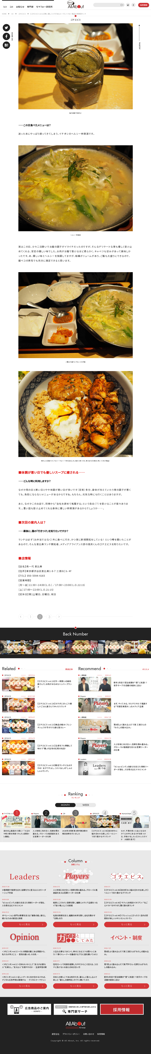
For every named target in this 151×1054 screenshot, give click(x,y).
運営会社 (55, 1034)
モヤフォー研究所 (44, 6)
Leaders (83, 759)
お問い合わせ (88, 1034)
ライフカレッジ (9, 813)
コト (11, 6)
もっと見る (24, 924)
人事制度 (83, 675)
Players (83, 696)
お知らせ (20, 6)
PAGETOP (139, 45)
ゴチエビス (76, 19)
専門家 (30, 6)
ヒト (5, 6)
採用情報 (101, 1034)
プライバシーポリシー (71, 1034)
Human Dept (126, 813)
